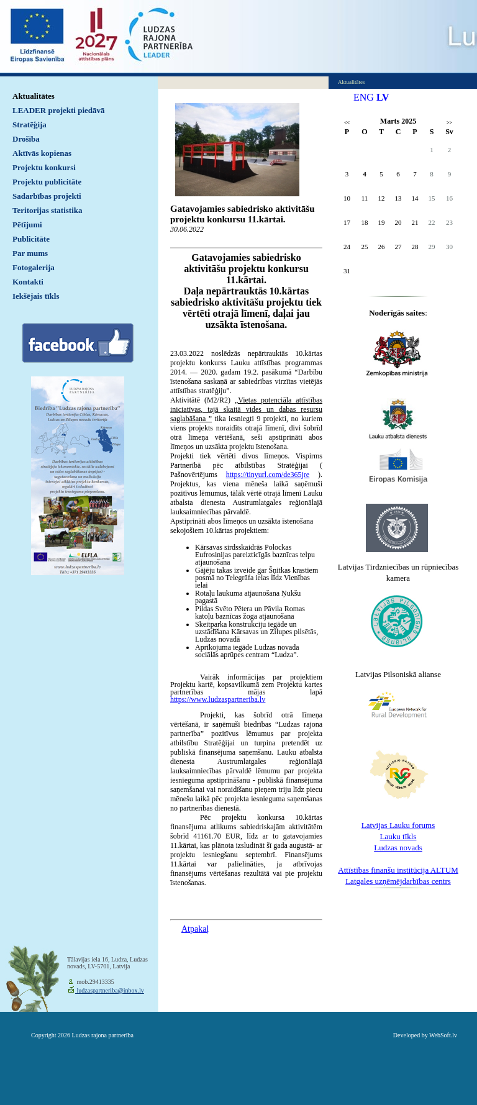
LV (382, 97)
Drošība (26, 138)
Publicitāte (31, 238)
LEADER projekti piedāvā (58, 110)
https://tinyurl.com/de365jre (267, 474)
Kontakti (27, 281)
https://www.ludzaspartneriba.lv (217, 699)
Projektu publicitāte (46, 181)
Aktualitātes (33, 96)
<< (347, 122)
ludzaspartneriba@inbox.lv (109, 990)
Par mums (30, 253)
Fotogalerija (33, 267)
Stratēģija (29, 124)
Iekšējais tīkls (35, 296)
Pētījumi (27, 224)
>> (449, 122)
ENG (363, 97)
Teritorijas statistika (47, 210)
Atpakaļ (195, 929)
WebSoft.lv (443, 1035)
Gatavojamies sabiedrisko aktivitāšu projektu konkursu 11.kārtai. (242, 214)
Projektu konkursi (44, 167)
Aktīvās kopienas (41, 153)
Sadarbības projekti (46, 196)
